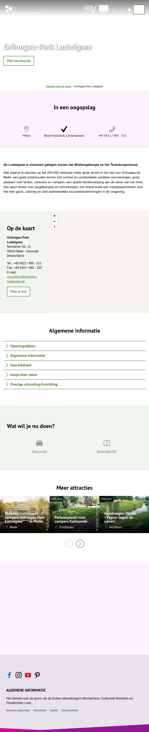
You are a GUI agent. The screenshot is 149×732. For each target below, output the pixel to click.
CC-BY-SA (47, 523)
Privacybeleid (39, 709)
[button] (18, 61)
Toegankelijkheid (69, 709)
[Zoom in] (54, 216)
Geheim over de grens (59, 86)
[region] (99, 262)
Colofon (54, 709)
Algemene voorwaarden (18, 709)
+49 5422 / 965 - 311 (112, 135)
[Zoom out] (54, 221)
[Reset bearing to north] (54, 227)
